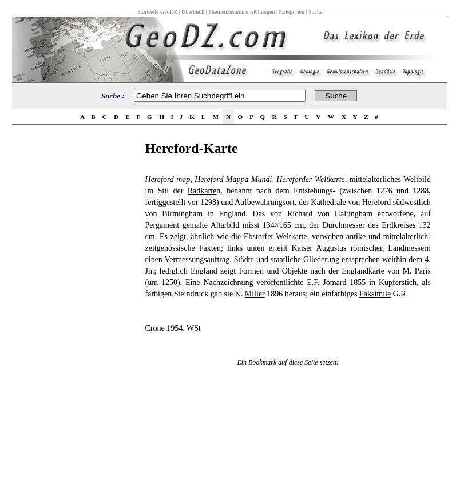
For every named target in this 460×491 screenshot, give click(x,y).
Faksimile (375, 294)
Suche (315, 12)
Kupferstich (398, 282)
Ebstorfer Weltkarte (275, 236)
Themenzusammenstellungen (241, 12)
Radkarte (202, 191)
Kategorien (291, 12)
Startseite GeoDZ (157, 12)
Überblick (192, 12)
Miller (255, 294)
